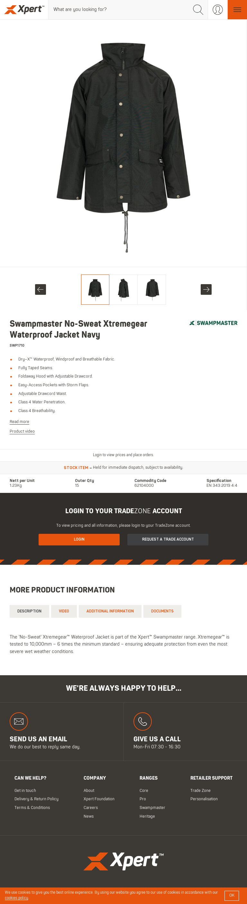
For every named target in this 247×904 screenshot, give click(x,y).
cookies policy (16, 898)
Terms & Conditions (32, 808)
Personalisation (204, 799)
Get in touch (25, 790)
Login (79, 539)
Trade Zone (200, 790)
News (89, 816)
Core (144, 790)
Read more (19, 421)
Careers (91, 808)
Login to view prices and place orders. (123, 455)
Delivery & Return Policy (36, 799)
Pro (143, 799)
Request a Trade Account (168, 539)
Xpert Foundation (99, 799)
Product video (22, 431)
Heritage (147, 816)
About (89, 790)
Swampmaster (152, 808)
